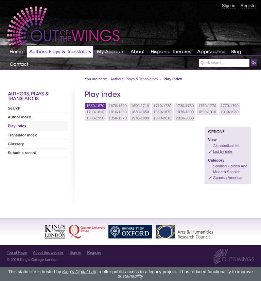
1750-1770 (207, 106)
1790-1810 (95, 112)
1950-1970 (118, 118)
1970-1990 (140, 118)
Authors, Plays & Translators (134, 79)
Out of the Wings (63, 28)
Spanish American (228, 178)
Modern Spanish (226, 172)
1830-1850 (140, 112)
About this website (48, 252)
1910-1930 (230, 112)
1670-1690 (118, 106)
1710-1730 (163, 106)
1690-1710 (140, 106)
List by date (222, 151)
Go (253, 62)
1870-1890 (185, 112)
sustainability (130, 276)
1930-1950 (95, 118)
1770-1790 (230, 106)
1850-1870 (163, 112)
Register (249, 5)
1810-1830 (118, 112)
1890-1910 (207, 112)
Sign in (229, 5)
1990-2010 (163, 118)
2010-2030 (185, 118)
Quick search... (213, 63)
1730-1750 (185, 106)
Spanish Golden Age (230, 166)
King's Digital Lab (79, 271)
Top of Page (17, 252)
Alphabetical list (226, 146)
